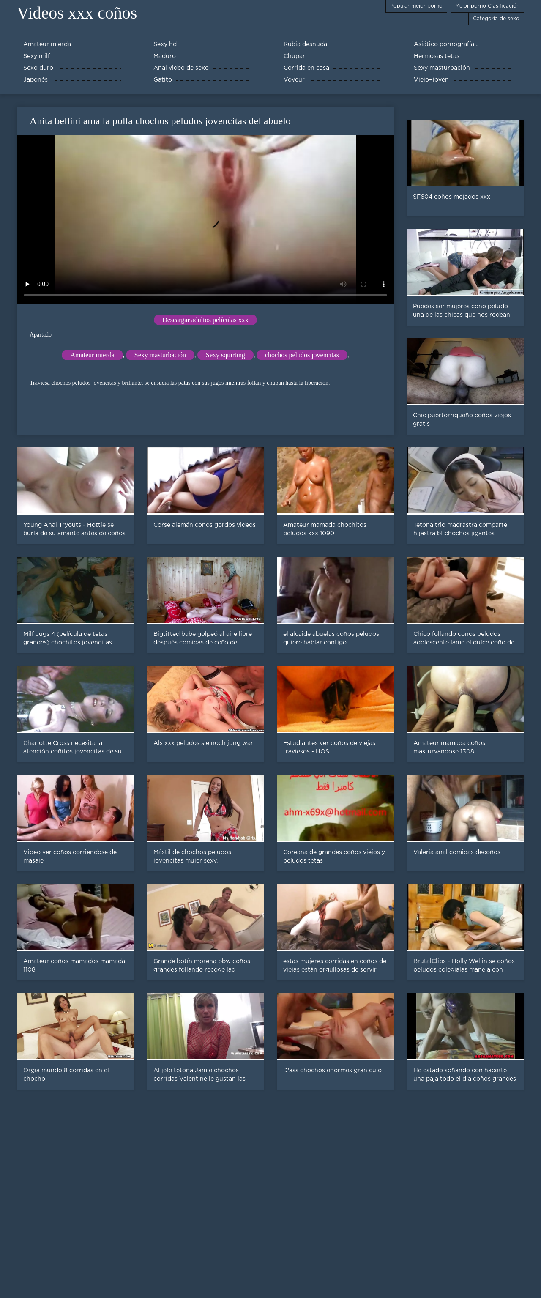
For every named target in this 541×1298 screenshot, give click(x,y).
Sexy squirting (225, 355)
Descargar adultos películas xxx (205, 319)
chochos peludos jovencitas (302, 355)
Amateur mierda (92, 355)
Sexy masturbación (160, 355)
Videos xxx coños (77, 12)
